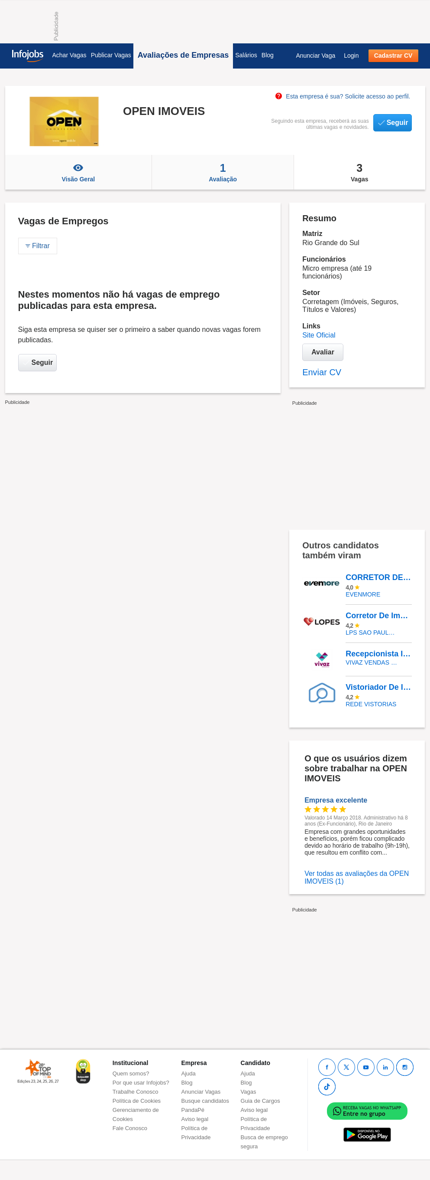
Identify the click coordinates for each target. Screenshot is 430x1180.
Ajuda (188, 1073)
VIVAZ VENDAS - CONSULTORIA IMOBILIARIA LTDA (372, 662)
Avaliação (222, 172)
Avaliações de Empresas (183, 55)
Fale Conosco (130, 1128)
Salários (246, 55)
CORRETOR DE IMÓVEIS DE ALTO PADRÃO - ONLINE (378, 577)
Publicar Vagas (111, 55)
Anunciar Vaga (315, 55)
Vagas (359, 172)
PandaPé (193, 1110)
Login (351, 55)
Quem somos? (131, 1073)
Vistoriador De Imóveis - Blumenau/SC (378, 687)
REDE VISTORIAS (371, 704)
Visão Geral (79, 172)
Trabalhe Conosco (135, 1091)
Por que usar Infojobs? (141, 1082)
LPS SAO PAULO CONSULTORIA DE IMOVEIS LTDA (372, 632)
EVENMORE (363, 594)
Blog (268, 55)
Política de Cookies (137, 1101)
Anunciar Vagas (201, 1091)
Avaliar (322, 352)
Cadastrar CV (393, 55)
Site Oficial (318, 335)
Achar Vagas (69, 55)
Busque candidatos (205, 1101)
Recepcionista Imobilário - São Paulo (378, 653)
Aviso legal (195, 1119)
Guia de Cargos (260, 1101)
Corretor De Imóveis (378, 615)
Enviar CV (321, 372)
